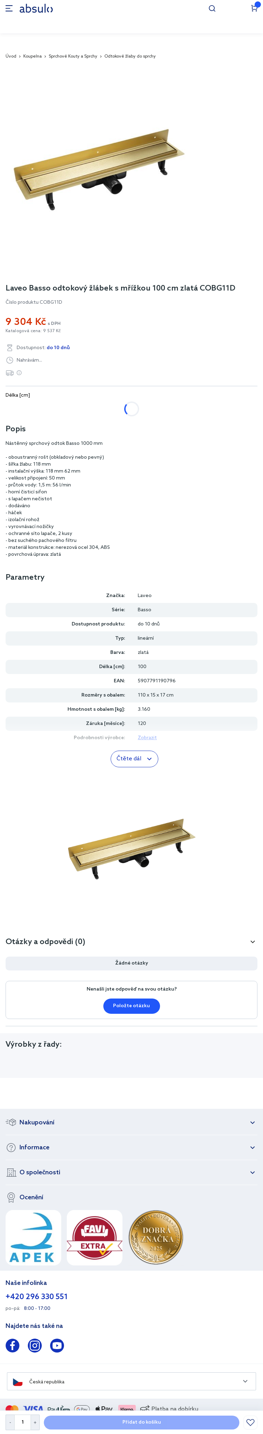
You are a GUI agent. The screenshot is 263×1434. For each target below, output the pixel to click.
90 (115, 409)
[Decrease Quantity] (10, 1422)
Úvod (11, 56)
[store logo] (36, 8)
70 (65, 409)
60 (40, 409)
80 (90, 409)
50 (15, 409)
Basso (144, 610)
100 (141, 409)
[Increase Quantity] (35, 1422)
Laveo (145, 596)
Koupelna (32, 56)
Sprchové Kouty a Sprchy (73, 56)
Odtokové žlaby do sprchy (130, 56)
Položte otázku (131, 1006)
